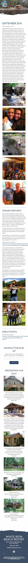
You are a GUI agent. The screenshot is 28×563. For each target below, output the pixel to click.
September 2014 (12, 23)
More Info (14, 400)
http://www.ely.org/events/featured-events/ (12, 338)
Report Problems (15, 558)
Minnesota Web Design (9, 558)
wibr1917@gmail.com (14, 547)
